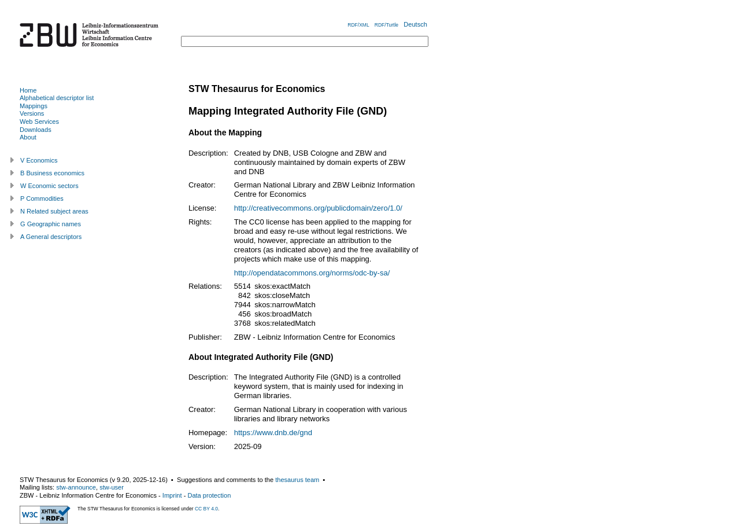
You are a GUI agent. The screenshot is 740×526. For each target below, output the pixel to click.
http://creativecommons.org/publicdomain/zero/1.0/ (318, 208)
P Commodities (42, 198)
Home (28, 90)
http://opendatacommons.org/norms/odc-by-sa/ (312, 272)
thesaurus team (297, 479)
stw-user (111, 487)
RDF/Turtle (386, 25)
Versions (32, 113)
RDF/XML (358, 25)
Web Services (39, 121)
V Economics (38, 160)
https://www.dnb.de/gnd (273, 432)
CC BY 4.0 (206, 509)
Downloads (35, 129)
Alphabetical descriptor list (57, 97)
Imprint (172, 495)
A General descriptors (51, 236)
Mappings (33, 105)
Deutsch (415, 24)
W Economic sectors (49, 185)
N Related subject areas (54, 211)
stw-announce (76, 487)
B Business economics (52, 173)
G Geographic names (50, 223)
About (28, 137)
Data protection (209, 495)
